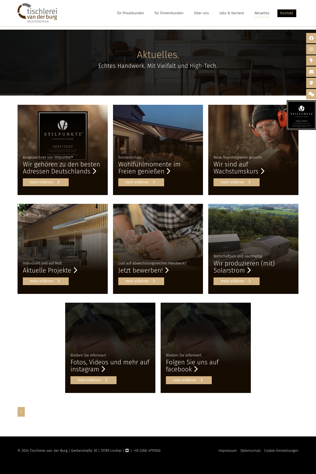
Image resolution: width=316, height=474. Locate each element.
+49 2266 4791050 (146, 451)
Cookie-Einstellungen (281, 451)
